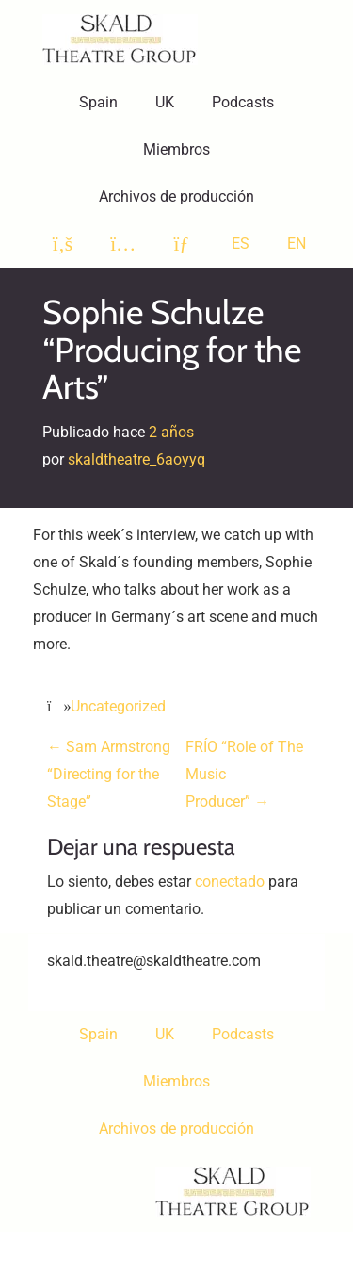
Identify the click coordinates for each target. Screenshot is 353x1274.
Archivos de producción (176, 196)
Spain (98, 102)
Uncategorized (118, 706)
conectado (230, 881)
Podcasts (243, 102)
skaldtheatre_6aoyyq (136, 459)
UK (164, 102)
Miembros (176, 149)
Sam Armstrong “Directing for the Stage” (108, 774)
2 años (171, 432)
